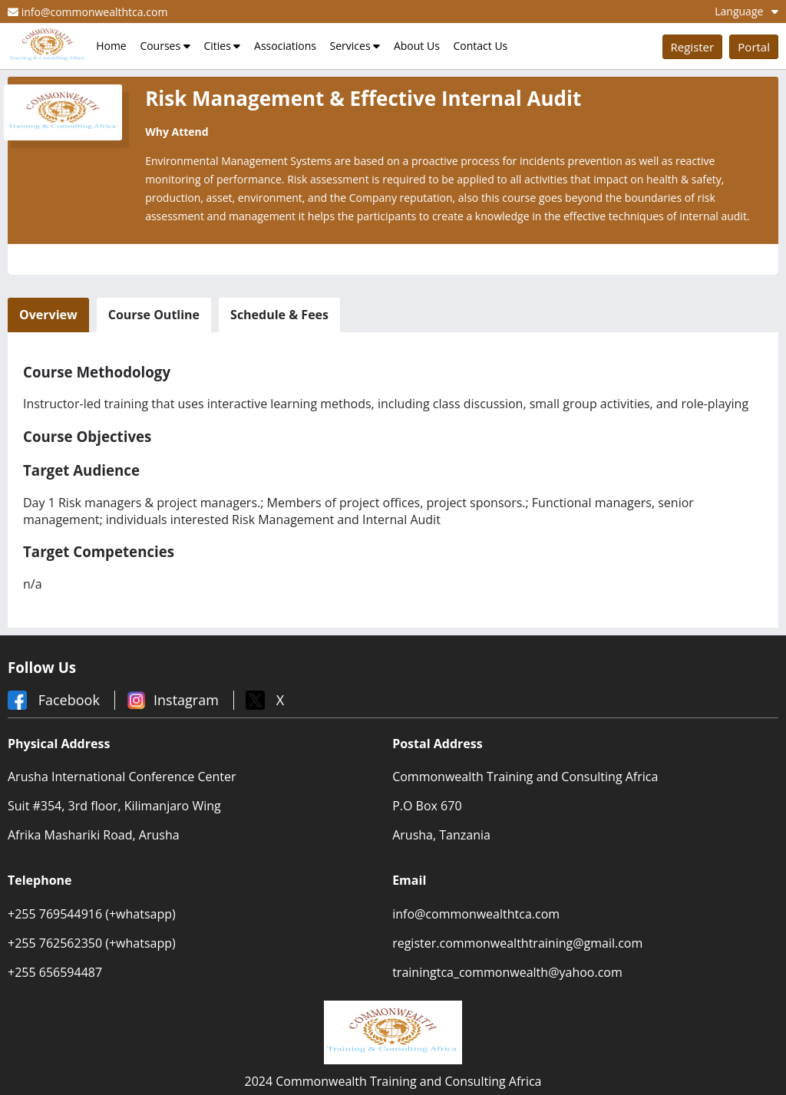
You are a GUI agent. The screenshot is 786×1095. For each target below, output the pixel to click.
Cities (221, 45)
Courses (165, 45)
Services (355, 45)
